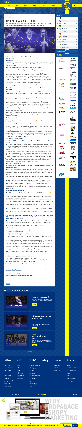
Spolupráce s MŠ (32, 384)
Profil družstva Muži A (21, 375)
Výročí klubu (6, 381)
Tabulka (59, 15)
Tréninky (18, 370)
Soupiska (18, 367)
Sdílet (8, 284)
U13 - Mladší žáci (32, 368)
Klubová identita (7, 376)
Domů (8, 11)
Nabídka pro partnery (58, 363)
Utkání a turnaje (57, 370)
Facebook (69, 373)
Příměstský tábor (32, 372)
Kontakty (6, 368)
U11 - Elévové (31, 363)
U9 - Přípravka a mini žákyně (34, 365)
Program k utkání (20, 372)
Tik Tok (68, 376)
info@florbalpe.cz (75, 395)
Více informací (67, 425)
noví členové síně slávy (17, 273)
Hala (5, 373)
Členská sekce (7, 365)
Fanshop (68, 368)
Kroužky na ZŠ (32, 386)
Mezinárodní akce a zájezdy (72, 367)
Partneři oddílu (57, 365)
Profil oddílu (6, 363)
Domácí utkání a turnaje (8, 380)
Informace (19, 363)
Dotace (55, 372)
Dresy (55, 368)
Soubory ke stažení (7, 383)
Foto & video (69, 365)
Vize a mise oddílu (7, 372)
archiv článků (29, 351)
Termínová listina (7, 375)
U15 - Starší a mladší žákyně (34, 375)
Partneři (44, 6)
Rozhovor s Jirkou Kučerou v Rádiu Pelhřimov (22, 275)
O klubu (8, 6)
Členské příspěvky (7, 370)
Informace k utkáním (71, 363)
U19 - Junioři (31, 381)
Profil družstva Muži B (21, 376)
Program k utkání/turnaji (71, 378)
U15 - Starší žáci (32, 373)
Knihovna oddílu (70, 372)
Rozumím (75, 425)
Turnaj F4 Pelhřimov (33, 383)
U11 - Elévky (31, 370)
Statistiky (18, 365)
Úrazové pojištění (7, 386)
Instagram (69, 375)
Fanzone (53, 6)
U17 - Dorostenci (32, 378)
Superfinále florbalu (70, 380)
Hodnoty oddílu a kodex (8, 367)
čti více (34, 304)
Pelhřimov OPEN (70, 381)
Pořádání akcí (6, 378)
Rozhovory (19, 368)
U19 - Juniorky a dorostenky (34, 380)
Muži (17, 6)
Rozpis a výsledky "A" (20, 373)
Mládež (25, 6)
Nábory (34, 6)
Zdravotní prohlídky (7, 384)
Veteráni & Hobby (20, 378)
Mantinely (56, 367)
